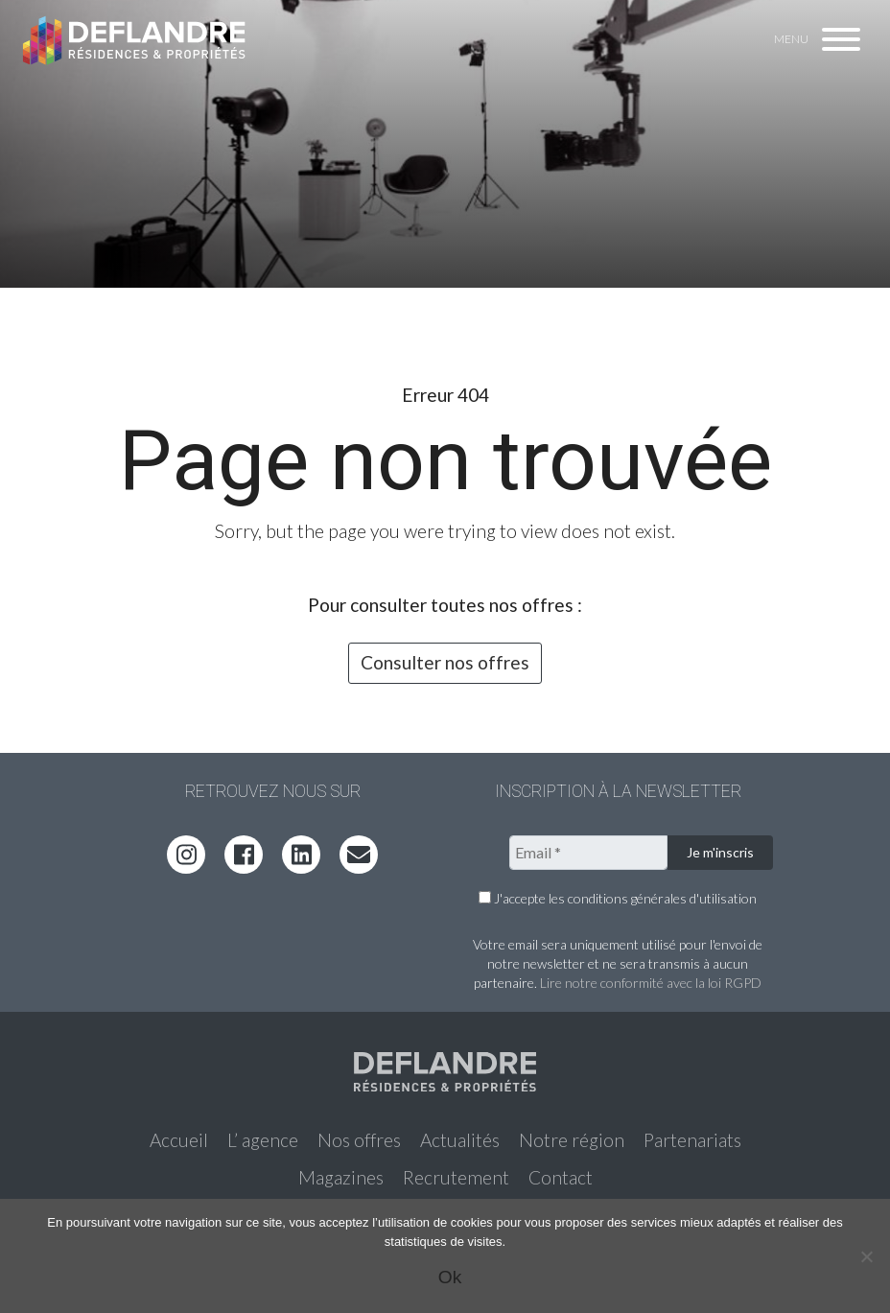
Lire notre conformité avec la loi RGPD (650, 982)
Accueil (179, 1140)
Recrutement (456, 1177)
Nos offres (359, 1140)
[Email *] (588, 852)
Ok (450, 1277)
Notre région (571, 1140)
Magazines (341, 1177)
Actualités (460, 1140)
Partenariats (692, 1140)
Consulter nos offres (445, 662)
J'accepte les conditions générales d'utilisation (618, 898)
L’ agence (262, 1140)
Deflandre (135, 40)
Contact (560, 1177)
